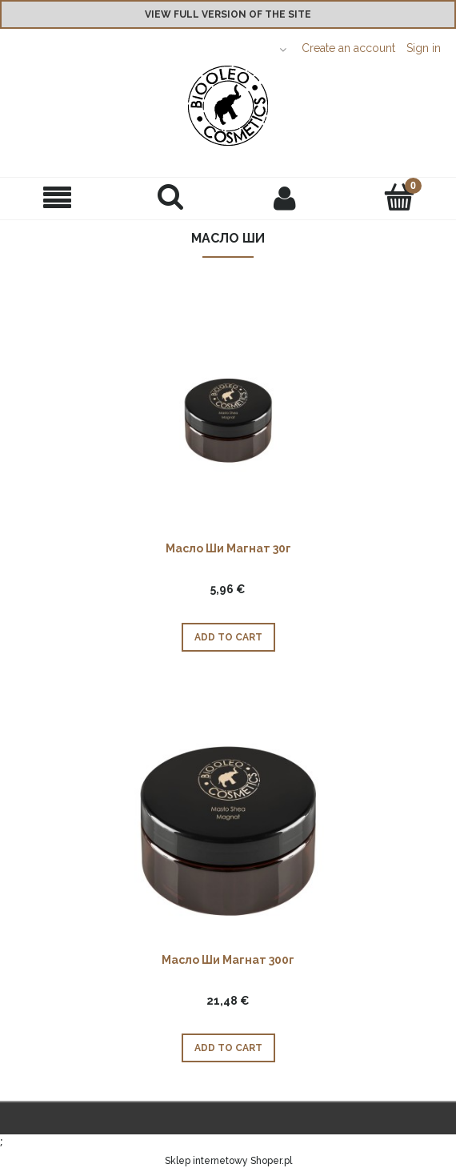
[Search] (171, 197)
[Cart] (399, 197)
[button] (57, 198)
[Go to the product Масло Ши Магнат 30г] (228, 419)
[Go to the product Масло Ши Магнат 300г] (228, 830)
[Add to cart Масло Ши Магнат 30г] (228, 637)
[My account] (285, 198)
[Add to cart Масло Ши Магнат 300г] (228, 1048)
